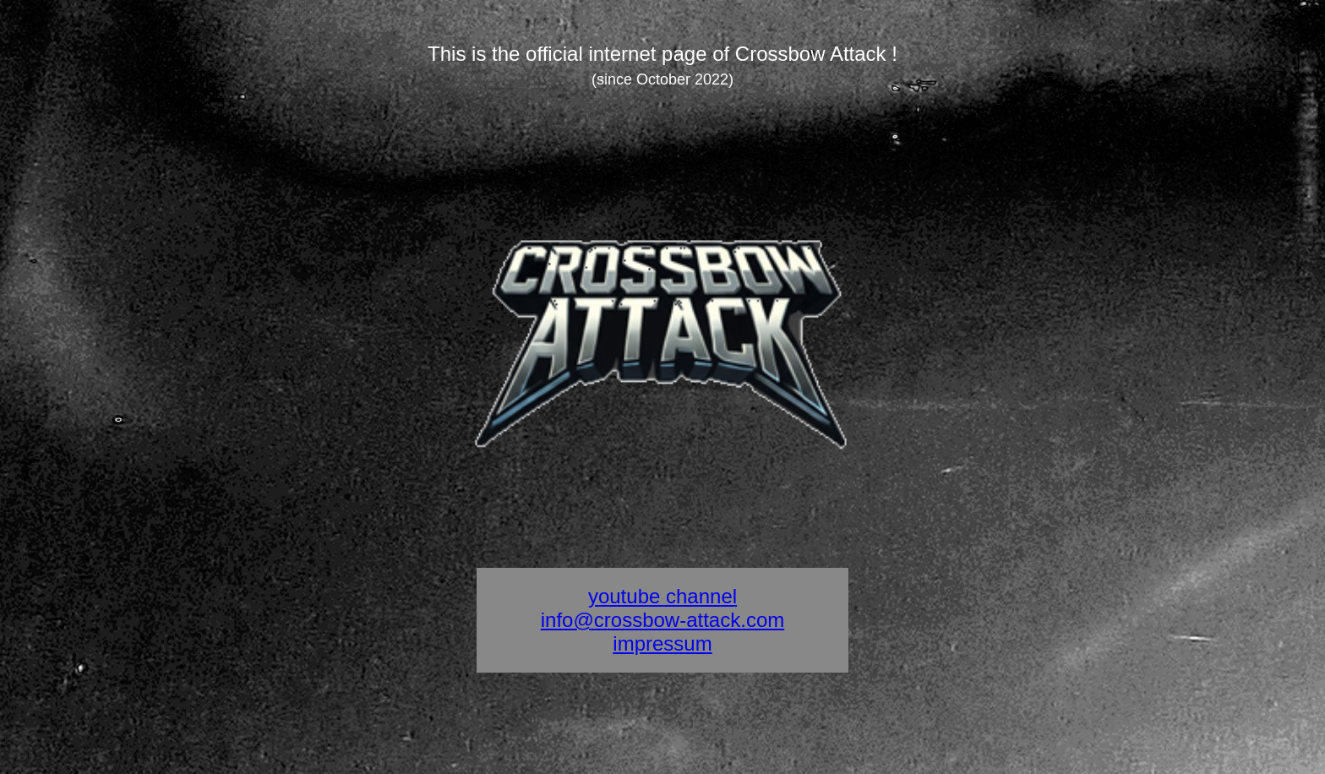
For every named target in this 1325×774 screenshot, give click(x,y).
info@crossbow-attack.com (662, 619)
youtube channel (662, 596)
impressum (662, 643)
